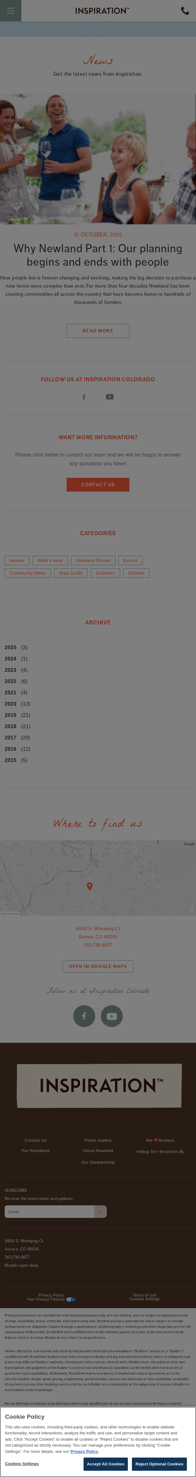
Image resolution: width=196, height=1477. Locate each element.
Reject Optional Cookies (159, 1469)
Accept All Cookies (106, 1469)
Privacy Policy (84, 1456)
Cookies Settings (22, 1469)
